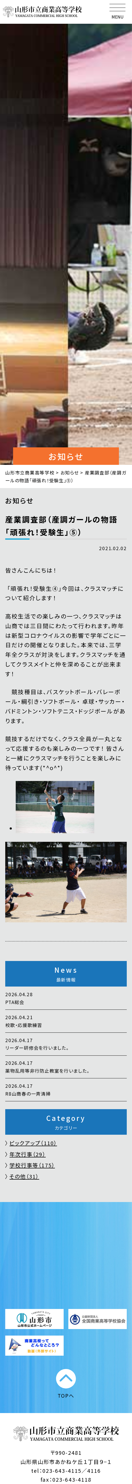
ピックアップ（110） (33, 1143)
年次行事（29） (27, 1154)
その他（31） (24, 1176)
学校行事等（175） (32, 1165)
